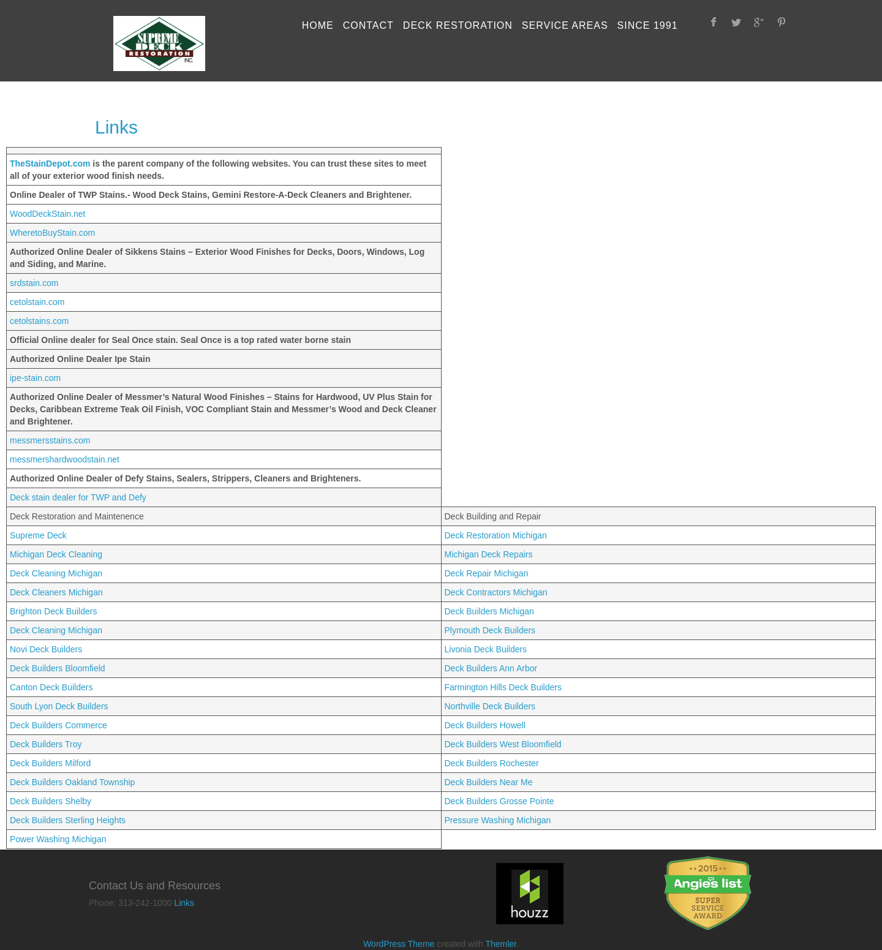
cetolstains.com (39, 321)
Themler (500, 944)
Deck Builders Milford (50, 763)
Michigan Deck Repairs (489, 554)
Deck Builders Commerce (58, 725)
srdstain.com (34, 283)
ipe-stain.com (35, 378)
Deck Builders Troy (45, 744)
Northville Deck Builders (490, 706)
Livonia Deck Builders (486, 649)
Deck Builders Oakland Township (72, 782)
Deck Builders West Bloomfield (503, 744)
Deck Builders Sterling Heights (68, 820)
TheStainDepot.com (51, 163)
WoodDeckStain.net (47, 214)
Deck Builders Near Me (489, 782)
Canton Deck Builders (51, 687)
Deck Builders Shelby (50, 801)
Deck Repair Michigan (487, 573)
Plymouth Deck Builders (490, 630)
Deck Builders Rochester (492, 763)
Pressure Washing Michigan (498, 820)
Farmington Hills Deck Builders (503, 687)
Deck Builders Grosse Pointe (499, 801)
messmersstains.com (50, 440)
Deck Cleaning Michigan (56, 573)
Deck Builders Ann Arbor (491, 668)
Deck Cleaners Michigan (56, 592)
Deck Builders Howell (485, 725)
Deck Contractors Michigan (496, 592)
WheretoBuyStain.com (52, 233)
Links (184, 903)
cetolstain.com (37, 302)
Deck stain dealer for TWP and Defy (78, 497)
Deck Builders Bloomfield (57, 668)
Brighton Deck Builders (53, 611)
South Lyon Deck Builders (59, 706)
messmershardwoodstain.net (64, 459)
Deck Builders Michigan (489, 611)
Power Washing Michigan (58, 839)
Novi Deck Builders (46, 649)
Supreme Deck (38, 535)
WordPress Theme (398, 944)
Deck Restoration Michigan (496, 535)
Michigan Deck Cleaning (56, 554)
